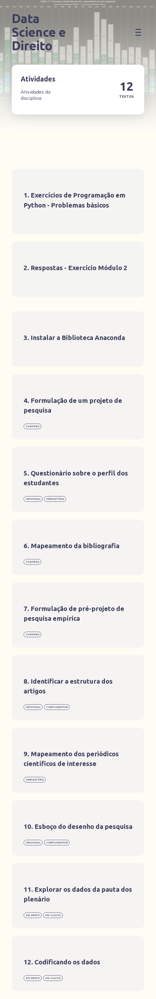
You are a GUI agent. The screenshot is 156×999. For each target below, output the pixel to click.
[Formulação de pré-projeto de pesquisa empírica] (78, 631)
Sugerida (33, 442)
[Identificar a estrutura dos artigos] (78, 703)
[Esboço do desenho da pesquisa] (78, 844)
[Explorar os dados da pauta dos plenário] (78, 911)
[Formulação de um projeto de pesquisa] (78, 423)
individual (33, 515)
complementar (57, 723)
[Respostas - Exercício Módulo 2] (78, 269)
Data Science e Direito (39, 32)
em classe (53, 931)
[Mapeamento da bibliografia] (78, 563)
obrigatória (55, 515)
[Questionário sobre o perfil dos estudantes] (78, 495)
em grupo (33, 931)
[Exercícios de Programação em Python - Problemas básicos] (78, 201)
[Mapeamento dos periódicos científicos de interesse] (78, 776)
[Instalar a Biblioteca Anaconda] (78, 355)
